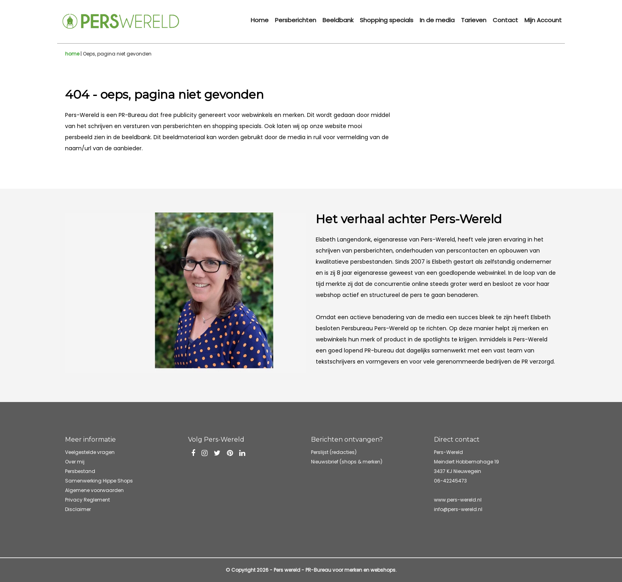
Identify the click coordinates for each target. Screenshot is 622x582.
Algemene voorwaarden (94, 490)
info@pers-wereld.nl (458, 509)
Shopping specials (386, 20)
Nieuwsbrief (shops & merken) (346, 461)
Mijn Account (543, 20)
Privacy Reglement (87, 499)
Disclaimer (78, 509)
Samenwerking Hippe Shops (99, 480)
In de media (437, 20)
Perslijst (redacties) (334, 452)
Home (260, 20)
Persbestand (80, 471)
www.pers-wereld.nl (458, 499)
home (72, 53)
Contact (505, 20)
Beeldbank (338, 20)
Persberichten (295, 20)
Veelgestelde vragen (90, 452)
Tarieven (473, 20)
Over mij (74, 461)
